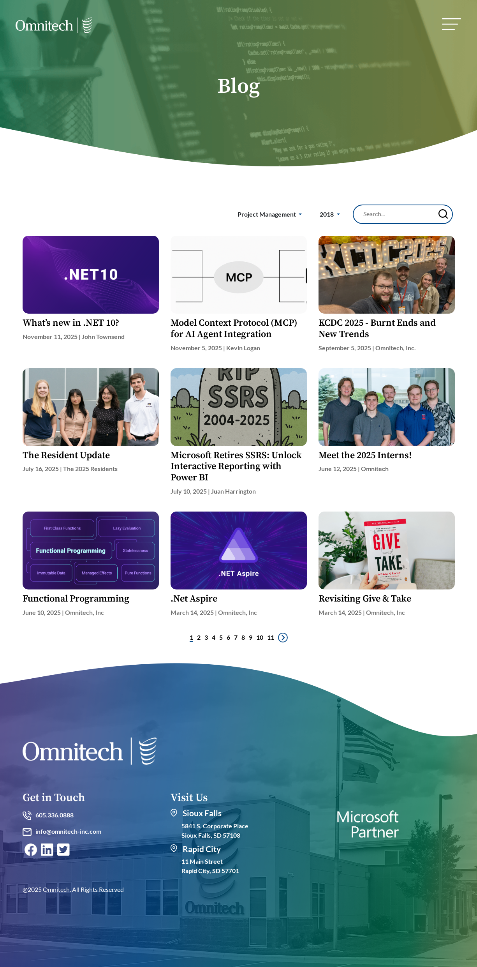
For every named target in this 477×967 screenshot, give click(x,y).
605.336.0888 (48, 815)
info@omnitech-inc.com (62, 831)
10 (259, 637)
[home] (54, 27)
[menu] (451, 24)
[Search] (397, 214)
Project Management (267, 214)
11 (270, 637)
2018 (327, 214)
